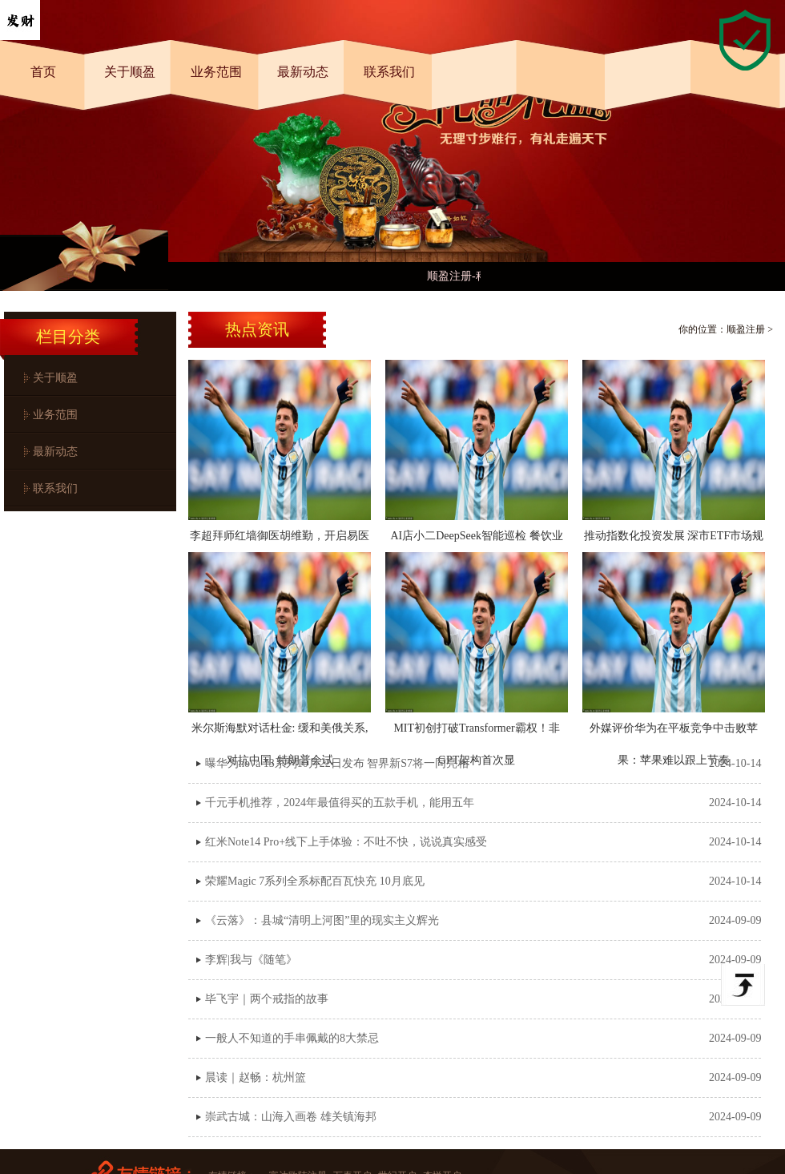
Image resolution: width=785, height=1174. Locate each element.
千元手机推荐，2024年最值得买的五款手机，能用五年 (339, 803)
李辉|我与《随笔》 (251, 960)
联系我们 (389, 72)
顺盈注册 (746, 329)
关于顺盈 (129, 72)
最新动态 (302, 72)
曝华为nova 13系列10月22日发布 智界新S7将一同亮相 (337, 763)
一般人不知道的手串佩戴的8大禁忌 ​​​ (293, 1038)
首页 (43, 72)
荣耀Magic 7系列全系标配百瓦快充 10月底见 (315, 881)
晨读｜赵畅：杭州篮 (255, 1077)
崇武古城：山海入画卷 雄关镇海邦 (290, 1117)
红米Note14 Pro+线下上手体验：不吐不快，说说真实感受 (346, 842)
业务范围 (216, 72)
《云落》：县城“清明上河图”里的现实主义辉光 (322, 920)
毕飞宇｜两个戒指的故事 (266, 999)
